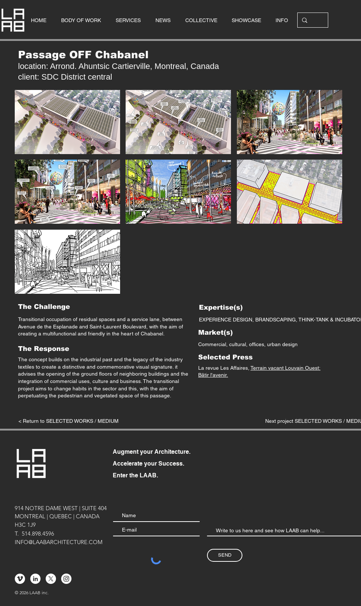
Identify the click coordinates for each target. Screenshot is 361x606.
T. (17, 533)
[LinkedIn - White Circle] (35, 579)
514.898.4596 (38, 533)
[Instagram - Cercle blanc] (66, 579)
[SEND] (224, 555)
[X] (51, 579)
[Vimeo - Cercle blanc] (20, 579)
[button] (67, 122)
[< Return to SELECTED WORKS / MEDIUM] (68, 421)
